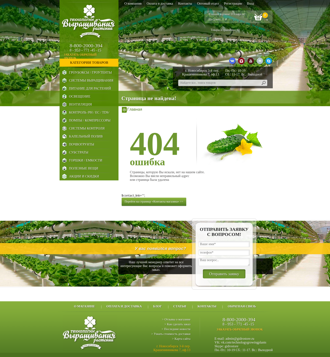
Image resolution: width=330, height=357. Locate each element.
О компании (133, 3)
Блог (157, 306)
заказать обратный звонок (91, 56)
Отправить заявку (224, 274)
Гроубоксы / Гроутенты (90, 72)
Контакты (185, 3)
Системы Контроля (87, 128)
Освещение (79, 96)
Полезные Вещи (83, 168)
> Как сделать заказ (177, 324)
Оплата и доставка (160, 3)
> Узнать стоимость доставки (170, 334)
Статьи (179, 306)
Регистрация (233, 3)
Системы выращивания (91, 80)
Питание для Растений (90, 88)
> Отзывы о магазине (176, 319)
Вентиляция (80, 104)
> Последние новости (176, 329)
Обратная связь (242, 306)
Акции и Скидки (84, 176)
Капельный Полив (86, 136)
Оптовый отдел (208, 3)
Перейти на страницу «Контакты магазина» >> (154, 201)
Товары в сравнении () (225, 30)
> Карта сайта (181, 338)
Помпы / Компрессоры (89, 120)
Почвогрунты (81, 144)
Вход (250, 3)
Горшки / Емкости (85, 160)
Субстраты (78, 152)
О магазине (84, 306)
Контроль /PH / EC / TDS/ (89, 112)
